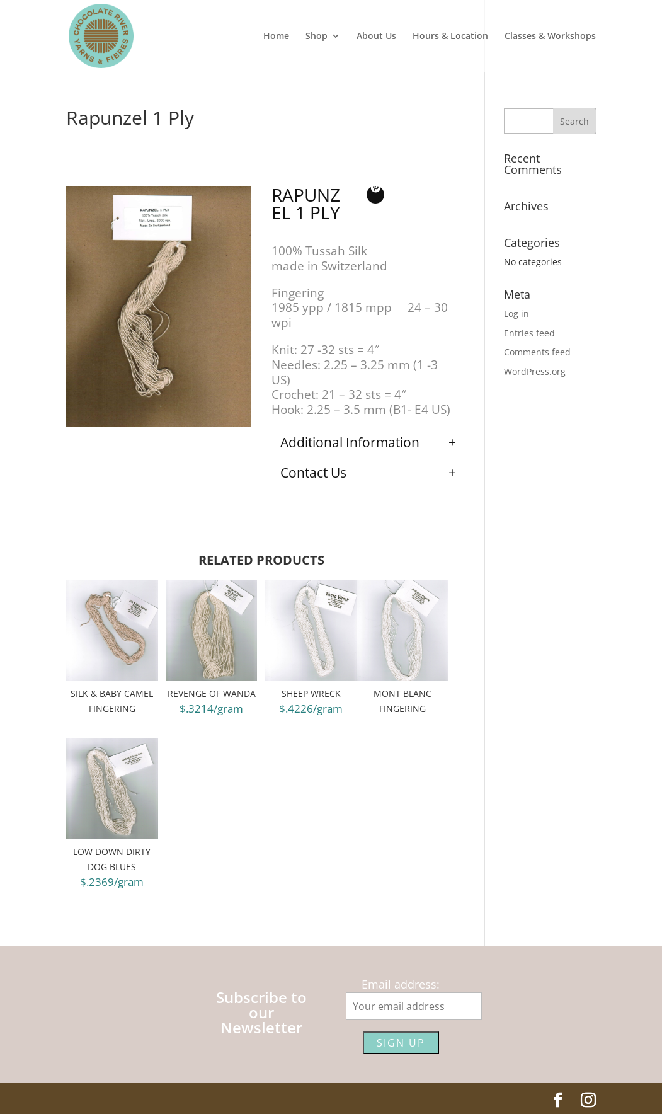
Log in (516, 313)
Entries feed (529, 333)
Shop (316, 37)
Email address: (401, 984)
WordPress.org (535, 371)
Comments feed (537, 352)
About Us (376, 37)
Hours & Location (450, 37)
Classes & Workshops (550, 37)
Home (276, 37)
